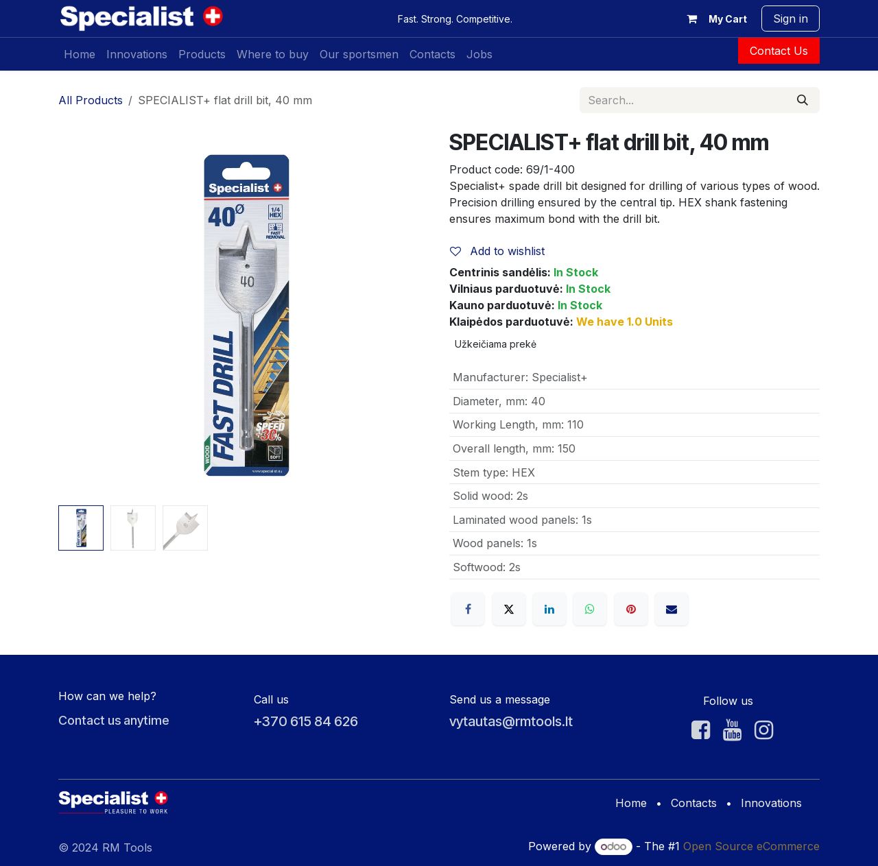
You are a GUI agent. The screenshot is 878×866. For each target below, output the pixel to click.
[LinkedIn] (549, 608)
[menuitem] (79, 54)
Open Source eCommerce (751, 846)
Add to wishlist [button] (497, 251)
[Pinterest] (631, 608)
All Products (90, 100)
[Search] (802, 100)
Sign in (790, 18)
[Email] (671, 608)
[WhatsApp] (589, 608)
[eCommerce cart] (714, 18)
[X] (509, 608)
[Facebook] (467, 608)
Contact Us (779, 51)
